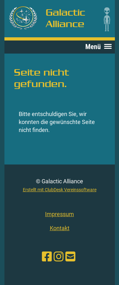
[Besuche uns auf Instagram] (59, 257)
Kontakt (59, 228)
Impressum (59, 214)
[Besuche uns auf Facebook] (47, 257)
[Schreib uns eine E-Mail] (70, 257)
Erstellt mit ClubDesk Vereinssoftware (59, 190)
